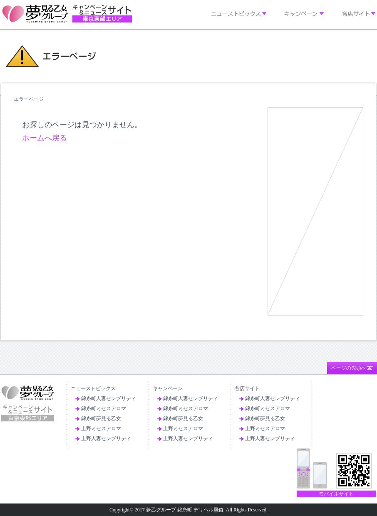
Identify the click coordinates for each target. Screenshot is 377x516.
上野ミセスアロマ (101, 428)
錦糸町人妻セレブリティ (108, 398)
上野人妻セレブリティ (106, 438)
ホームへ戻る (44, 138)
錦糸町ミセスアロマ (103, 408)
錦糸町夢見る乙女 (101, 418)
